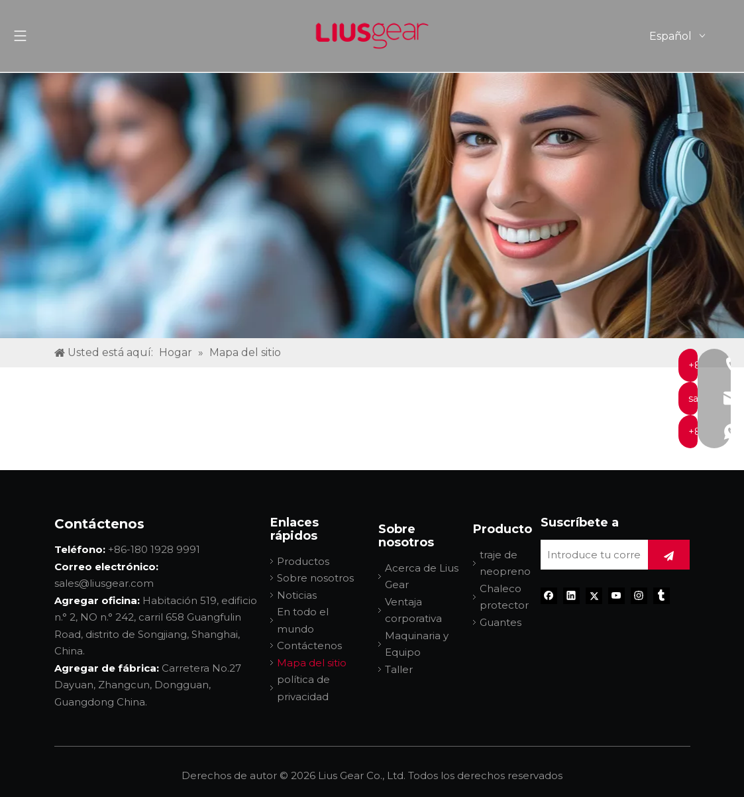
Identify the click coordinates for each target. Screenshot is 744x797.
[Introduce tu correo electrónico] (591, 555)
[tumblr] (661, 596)
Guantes (500, 622)
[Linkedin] (571, 596)
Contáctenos (309, 645)
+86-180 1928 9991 (154, 549)
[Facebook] (549, 596)
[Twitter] (594, 596)
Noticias (297, 595)
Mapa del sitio (311, 662)
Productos (303, 561)
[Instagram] (639, 596)
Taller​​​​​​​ (399, 669)
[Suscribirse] (669, 555)
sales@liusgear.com (104, 583)
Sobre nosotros (315, 578)
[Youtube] (616, 596)
